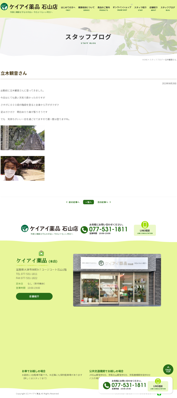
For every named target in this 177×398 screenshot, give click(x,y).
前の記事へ (74, 202)
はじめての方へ (68, 8)
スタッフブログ (168, 8)
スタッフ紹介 (140, 8)
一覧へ (88, 202)
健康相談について (86, 8)
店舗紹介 (153, 8)
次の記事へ (102, 202)
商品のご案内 (104, 8)
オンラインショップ (122, 8)
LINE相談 (158, 387)
